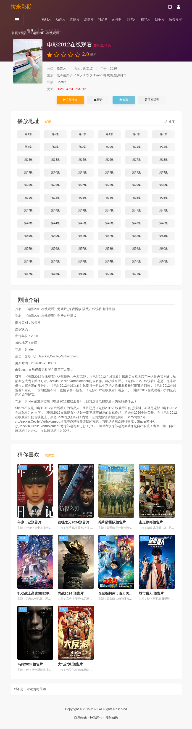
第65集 (136, 261)
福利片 (46, 19)
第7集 (28, 146)
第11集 (136, 146)
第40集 (109, 210)
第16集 (109, 159)
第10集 (109, 146)
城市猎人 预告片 (151, 593)
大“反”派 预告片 (70, 664)
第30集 (163, 185)
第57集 (82, 248)
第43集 (28, 223)
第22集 (109, 172)
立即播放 (70, 99)
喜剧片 (74, 19)
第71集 (136, 274)
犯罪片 (145, 19)
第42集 (163, 210)
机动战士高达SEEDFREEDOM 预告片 (46, 593)
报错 (98, 99)
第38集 (55, 210)
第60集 (163, 248)
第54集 (163, 236)
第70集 (109, 274)
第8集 (55, 146)
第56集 (55, 248)
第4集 (109, 134)
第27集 (82, 185)
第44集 (55, 223)
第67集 (28, 274)
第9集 (82, 146)
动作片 (60, 19)
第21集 (82, 172)
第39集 (82, 210)
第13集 (28, 159)
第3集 (82, 134)
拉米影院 (21, 7)
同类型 (50, 455)
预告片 (174, 19)
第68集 (55, 274)
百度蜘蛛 (80, 717)
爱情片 (89, 19)
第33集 (82, 197)
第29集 (136, 185)
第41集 (136, 210)
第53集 (136, 236)
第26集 (55, 185)
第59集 (136, 248)
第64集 (109, 261)
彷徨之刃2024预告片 (73, 522)
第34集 (109, 197)
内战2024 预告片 (71, 593)
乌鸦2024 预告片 (30, 664)
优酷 (48, 121)
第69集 (82, 274)
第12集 (163, 146)
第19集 (28, 172)
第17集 (136, 159)
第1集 (28, 134)
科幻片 (103, 19)
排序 (169, 121)
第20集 (55, 172)
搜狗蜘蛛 (111, 717)
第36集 (163, 197)
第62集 (55, 261)
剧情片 (131, 19)
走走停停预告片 (151, 522)
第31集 (28, 197)
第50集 (55, 236)
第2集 (55, 134)
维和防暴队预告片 (112, 522)
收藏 (123, 99)
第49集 (28, 236)
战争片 (159, 19)
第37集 (28, 210)
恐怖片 (117, 19)
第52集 (109, 236)
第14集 (55, 159)
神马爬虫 (96, 717)
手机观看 (152, 99)
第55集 (28, 248)
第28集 (109, 185)
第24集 (163, 172)
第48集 (163, 223)
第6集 (163, 134)
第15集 (82, 159)
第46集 (109, 223)
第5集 (136, 134)
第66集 (163, 261)
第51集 (82, 236)
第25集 (28, 185)
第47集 (136, 223)
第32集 (55, 197)
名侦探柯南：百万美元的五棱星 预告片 (128, 593)
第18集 (163, 159)
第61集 (28, 261)
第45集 (82, 223)
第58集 (109, 248)
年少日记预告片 (29, 522)
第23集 (136, 172)
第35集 (136, 197)
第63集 (82, 261)
